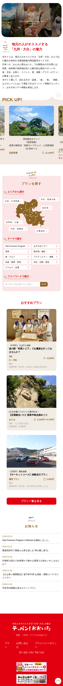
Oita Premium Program (15, 246)
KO (42, 642)
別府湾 (46, 208)
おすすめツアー (40, 246)
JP (20, 642)
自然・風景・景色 (13, 262)
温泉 (7, 251)
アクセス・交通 (12, 267)
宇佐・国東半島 (49, 199)
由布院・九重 (14, 222)
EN (25, 642)
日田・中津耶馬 (11, 201)
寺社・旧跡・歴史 (41, 262)
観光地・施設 (39, 251)
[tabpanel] (31, 20)
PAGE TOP (58, 681)
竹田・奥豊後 (18, 229)
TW (36, 642)
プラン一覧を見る (31, 501)
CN (31, 642)
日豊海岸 (41, 231)
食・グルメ (10, 257)
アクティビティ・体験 (43, 257)
